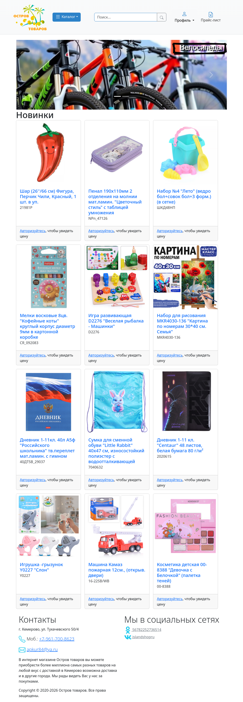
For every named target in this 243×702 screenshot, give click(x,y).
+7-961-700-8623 (56, 639)
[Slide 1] (117, 96)
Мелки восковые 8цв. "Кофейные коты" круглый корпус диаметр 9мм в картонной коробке (47, 326)
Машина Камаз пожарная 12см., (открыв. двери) (116, 569)
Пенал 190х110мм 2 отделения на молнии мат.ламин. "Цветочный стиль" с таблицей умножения (115, 202)
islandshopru (139, 636)
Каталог (65, 16)
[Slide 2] (125, 96)
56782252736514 (142, 629)
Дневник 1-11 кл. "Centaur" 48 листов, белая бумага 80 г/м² (180, 445)
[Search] (125, 17)
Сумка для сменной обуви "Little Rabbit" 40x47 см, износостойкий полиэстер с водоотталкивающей (116, 450)
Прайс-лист (211, 17)
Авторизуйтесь (33, 230)
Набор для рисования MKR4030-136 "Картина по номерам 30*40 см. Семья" (182, 323)
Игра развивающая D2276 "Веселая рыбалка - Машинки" (116, 320)
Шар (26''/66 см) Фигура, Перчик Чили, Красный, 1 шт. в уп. (48, 196)
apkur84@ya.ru (42, 649)
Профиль (183, 17)
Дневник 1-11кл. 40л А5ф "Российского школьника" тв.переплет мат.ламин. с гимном (47, 448)
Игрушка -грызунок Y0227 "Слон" (41, 567)
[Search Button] (161, 17)
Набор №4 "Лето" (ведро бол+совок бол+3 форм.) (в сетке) (184, 196)
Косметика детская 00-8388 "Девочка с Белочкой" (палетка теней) (182, 572)
